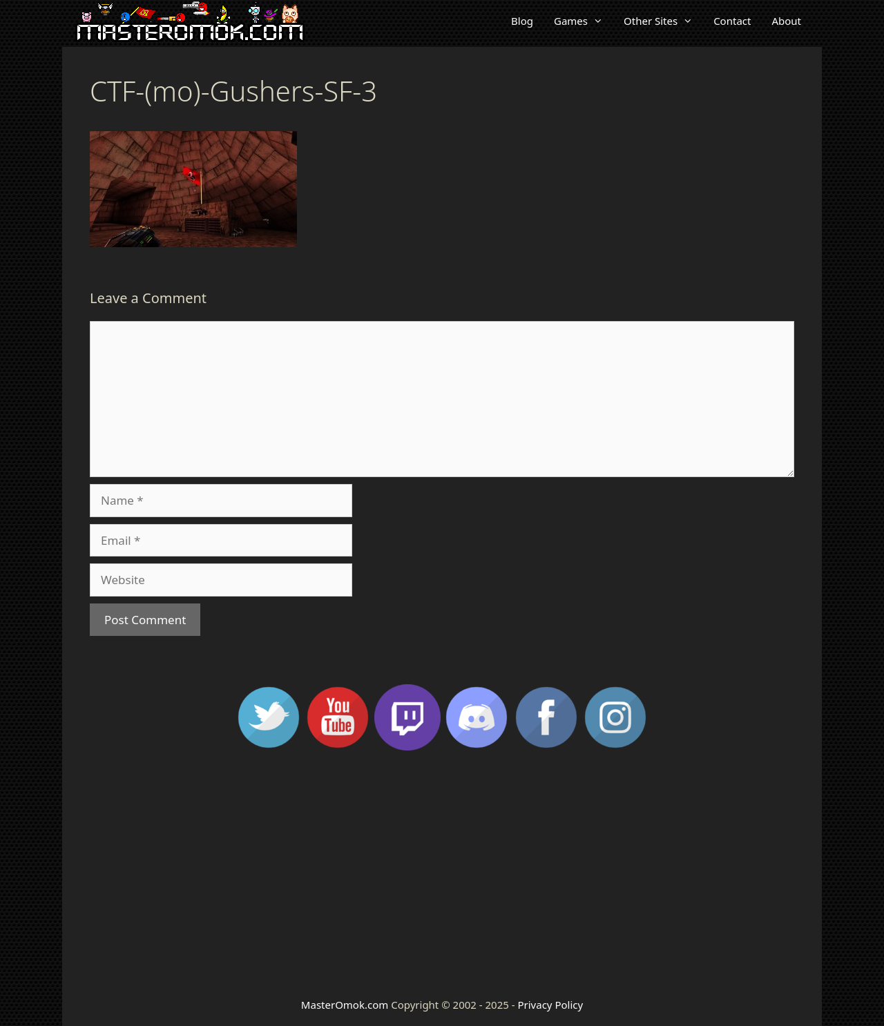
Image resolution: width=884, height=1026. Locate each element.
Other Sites (663, 20)
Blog (522, 21)
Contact (732, 21)
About (786, 21)
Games (583, 20)
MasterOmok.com (344, 1005)
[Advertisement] (442, 872)
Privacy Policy (550, 1005)
